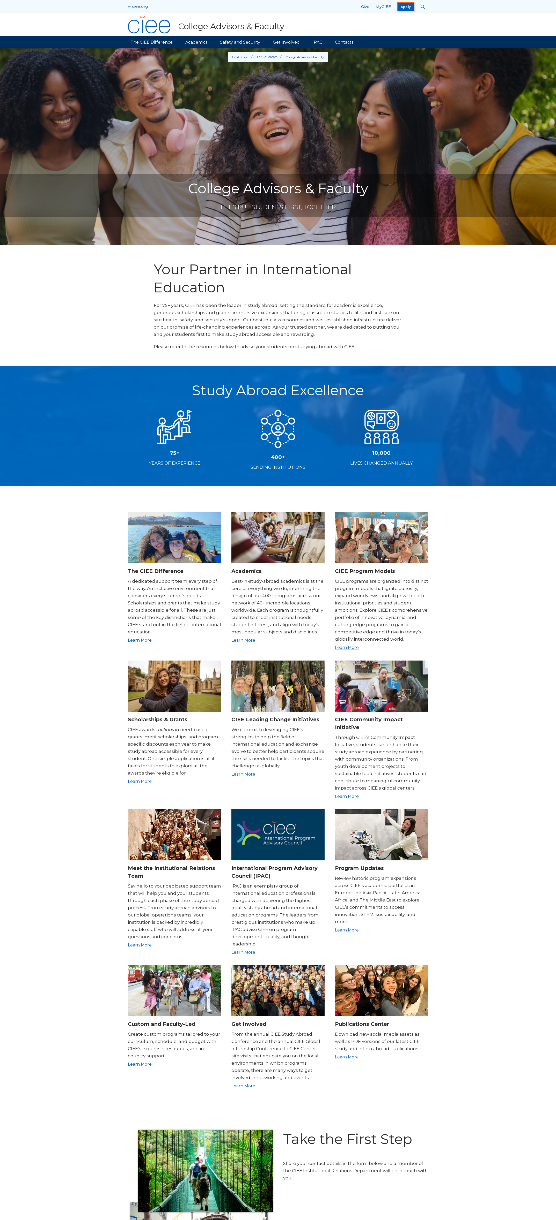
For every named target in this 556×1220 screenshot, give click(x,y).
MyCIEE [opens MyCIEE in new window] (383, 6)
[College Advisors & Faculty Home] (206, 25)
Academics (196, 42)
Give (365, 6)
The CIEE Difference (151, 42)
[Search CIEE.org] (423, 7)
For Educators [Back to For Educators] (267, 57)
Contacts (344, 42)
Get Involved (286, 42)
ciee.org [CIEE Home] (140, 6)
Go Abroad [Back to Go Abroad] (240, 57)
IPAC (317, 42)
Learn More (140, 640)
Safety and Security (240, 42)
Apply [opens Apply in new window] (406, 7)
